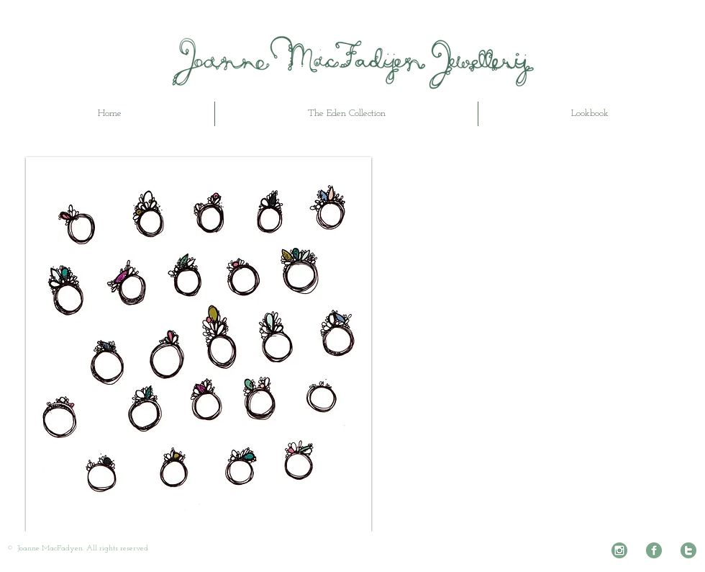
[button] (198, 344)
